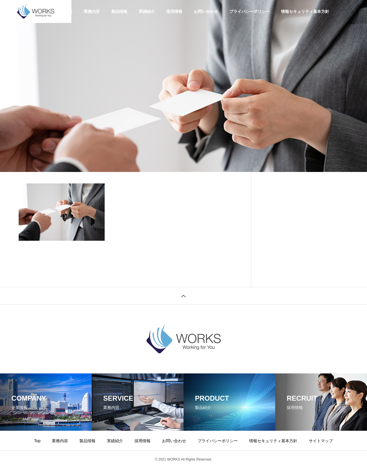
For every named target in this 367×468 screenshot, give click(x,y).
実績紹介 (147, 11)
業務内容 (92, 11)
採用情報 (174, 11)
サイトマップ (321, 440)
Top (37, 440)
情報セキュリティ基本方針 (305, 11)
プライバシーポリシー (249, 11)
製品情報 (119, 11)
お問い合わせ (206, 11)
